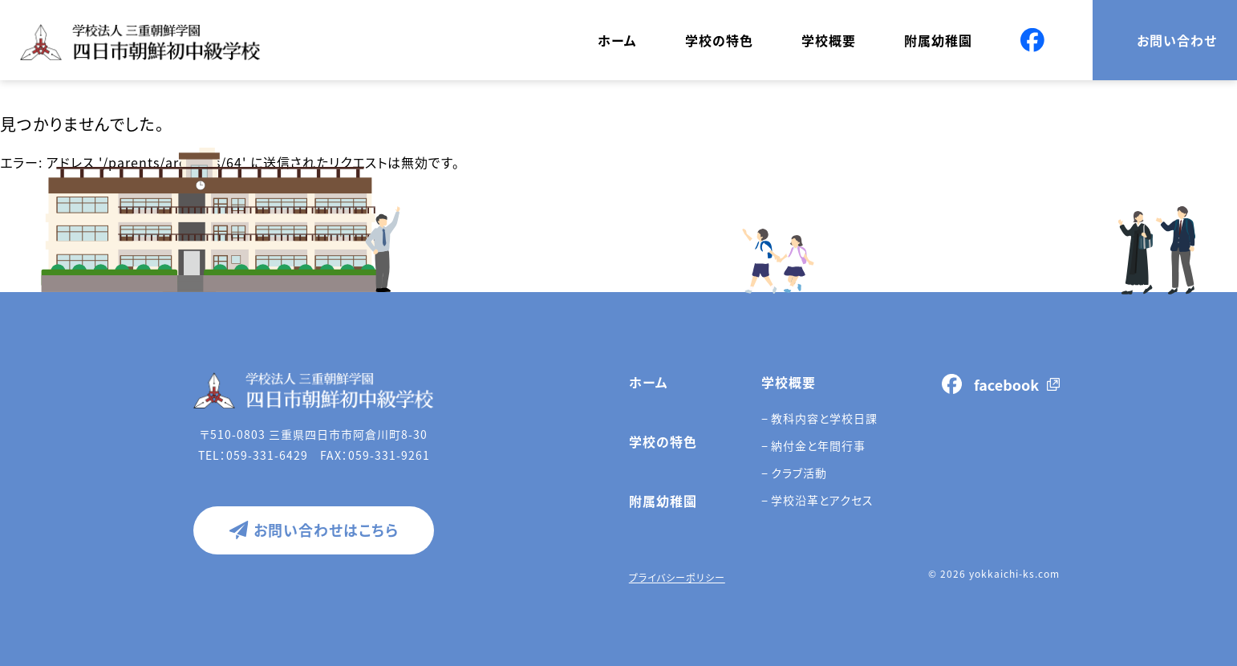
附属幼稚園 (938, 40)
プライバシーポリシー (677, 578)
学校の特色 (719, 40)
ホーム (617, 40)
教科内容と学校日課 (824, 418)
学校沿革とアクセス (822, 500)
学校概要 (828, 40)
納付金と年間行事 (818, 445)
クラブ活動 (799, 473)
